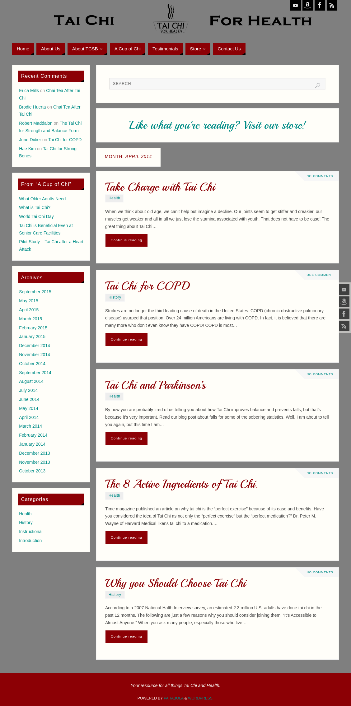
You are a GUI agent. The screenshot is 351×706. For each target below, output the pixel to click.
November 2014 (34, 354)
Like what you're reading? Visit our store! (217, 125)
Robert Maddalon (35, 123)
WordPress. (200, 698)
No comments (320, 176)
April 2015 (29, 309)
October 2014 (32, 363)
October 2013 (32, 470)
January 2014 (32, 444)
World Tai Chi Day (36, 216)
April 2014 (29, 417)
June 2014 (29, 399)
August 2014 (31, 381)
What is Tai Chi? (34, 207)
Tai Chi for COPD (147, 286)
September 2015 (35, 291)
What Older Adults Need (42, 198)
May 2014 (28, 408)
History (115, 297)
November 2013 (34, 462)
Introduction (30, 540)
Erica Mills (29, 90)
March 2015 (30, 318)
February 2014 (33, 435)
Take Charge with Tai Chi (160, 187)
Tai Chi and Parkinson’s (155, 385)
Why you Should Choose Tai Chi (175, 583)
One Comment (320, 274)
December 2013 (34, 453)
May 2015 (28, 300)
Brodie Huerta (32, 107)
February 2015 (33, 327)
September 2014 (35, 372)
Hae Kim (27, 148)
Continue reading (126, 240)
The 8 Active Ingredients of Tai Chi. (181, 484)
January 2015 (32, 336)
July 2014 (28, 390)
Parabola (173, 698)
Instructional (30, 531)
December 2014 (34, 345)
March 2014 (30, 426)
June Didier (30, 139)
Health (114, 198)
